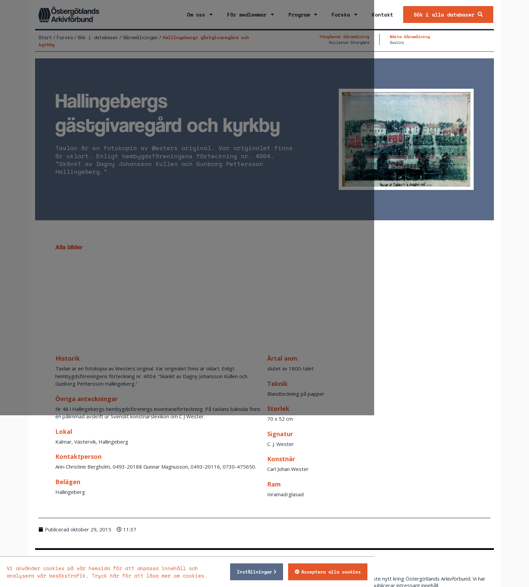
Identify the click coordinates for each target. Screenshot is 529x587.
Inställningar (370, 571)
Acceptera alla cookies (447, 571)
